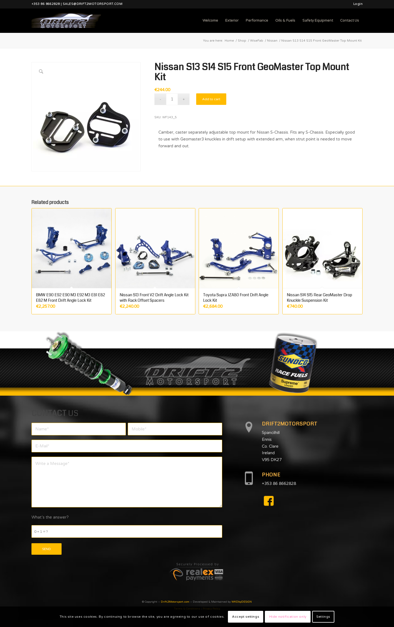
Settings (323, 617)
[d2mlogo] (66, 20)
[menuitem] (356, 4)
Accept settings (245, 617)
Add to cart (211, 99)
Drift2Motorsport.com (175, 601)
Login (358, 4)
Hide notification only (287, 617)
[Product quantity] (172, 99)
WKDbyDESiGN (241, 601)
